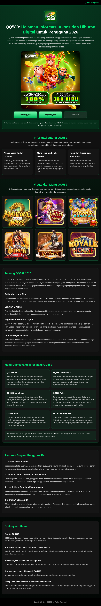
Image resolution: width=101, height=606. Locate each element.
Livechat (75, 115)
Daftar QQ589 (25, 115)
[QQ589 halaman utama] (50, 16)
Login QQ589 (50, 115)
